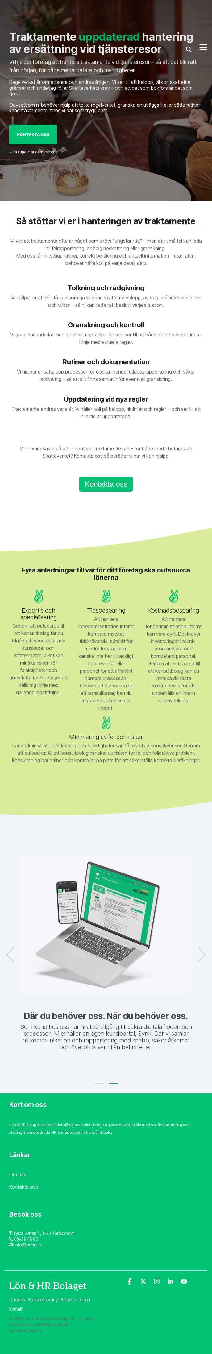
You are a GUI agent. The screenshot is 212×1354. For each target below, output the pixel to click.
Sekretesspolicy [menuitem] (43, 1299)
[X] (144, 1282)
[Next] (199, 954)
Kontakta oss (33, 134)
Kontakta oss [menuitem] (23, 1187)
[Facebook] (130, 1282)
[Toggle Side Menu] (203, 9)
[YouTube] (184, 1282)
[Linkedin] (171, 1282)
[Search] (189, 12)
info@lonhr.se (28, 1244)
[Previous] (12, 954)
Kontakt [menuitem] (16, 1308)
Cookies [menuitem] (17, 1299)
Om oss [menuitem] (17, 1174)
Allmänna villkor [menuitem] (76, 1299)
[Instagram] (157, 1282)
